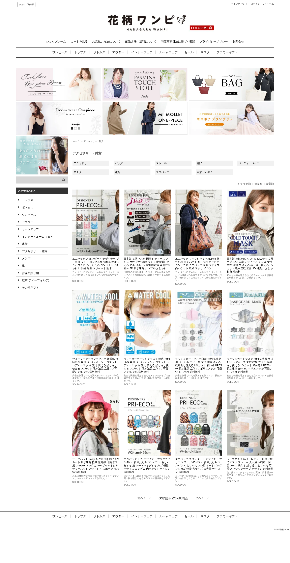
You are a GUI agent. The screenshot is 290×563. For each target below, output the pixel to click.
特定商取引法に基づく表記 (178, 41)
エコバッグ (162, 172)
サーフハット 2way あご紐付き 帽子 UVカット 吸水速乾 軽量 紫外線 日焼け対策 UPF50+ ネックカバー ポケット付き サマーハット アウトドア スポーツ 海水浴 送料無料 (95, 465)
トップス (80, 52)
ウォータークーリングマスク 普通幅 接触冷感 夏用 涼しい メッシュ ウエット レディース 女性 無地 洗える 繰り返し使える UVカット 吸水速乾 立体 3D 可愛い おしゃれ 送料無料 (95, 365)
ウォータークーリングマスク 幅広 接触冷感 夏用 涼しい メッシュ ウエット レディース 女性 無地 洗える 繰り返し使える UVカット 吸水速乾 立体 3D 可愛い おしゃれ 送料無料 (147, 365)
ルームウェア (169, 52)
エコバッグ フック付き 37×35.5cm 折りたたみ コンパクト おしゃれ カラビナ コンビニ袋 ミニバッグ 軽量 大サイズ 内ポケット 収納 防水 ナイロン (198, 263)
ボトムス (99, 52)
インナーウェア (141, 52)
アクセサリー (81, 163)
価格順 (258, 183)
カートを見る (79, 41)
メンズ (25, 258)
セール (189, 52)
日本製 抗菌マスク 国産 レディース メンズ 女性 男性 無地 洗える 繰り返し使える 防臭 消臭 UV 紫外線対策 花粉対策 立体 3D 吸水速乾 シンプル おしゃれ (147, 263)
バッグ (119, 163)
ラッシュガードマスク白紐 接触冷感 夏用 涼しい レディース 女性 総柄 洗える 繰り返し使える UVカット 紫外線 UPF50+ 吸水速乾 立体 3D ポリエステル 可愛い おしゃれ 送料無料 (198, 365)
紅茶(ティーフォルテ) (35, 280)
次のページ (202, 498)
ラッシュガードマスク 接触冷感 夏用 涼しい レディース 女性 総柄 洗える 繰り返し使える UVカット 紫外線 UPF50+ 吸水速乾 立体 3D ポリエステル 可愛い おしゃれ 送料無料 (250, 365)
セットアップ (30, 229)
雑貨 (117, 172)
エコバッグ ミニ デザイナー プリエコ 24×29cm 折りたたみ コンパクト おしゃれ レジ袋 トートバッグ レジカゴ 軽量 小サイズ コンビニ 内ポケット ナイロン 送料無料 (147, 465)
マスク (205, 52)
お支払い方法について (106, 41)
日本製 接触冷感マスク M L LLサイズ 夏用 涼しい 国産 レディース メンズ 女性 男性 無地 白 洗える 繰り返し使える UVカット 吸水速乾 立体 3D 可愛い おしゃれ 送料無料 (250, 265)
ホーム (76, 141)
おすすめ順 (244, 183)
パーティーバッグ (248, 163)
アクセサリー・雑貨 (94, 141)
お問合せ (238, 41)
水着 (24, 243)
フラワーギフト (227, 52)
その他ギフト (30, 287)
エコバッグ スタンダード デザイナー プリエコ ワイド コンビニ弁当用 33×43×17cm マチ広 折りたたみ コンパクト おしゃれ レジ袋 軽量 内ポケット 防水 (95, 263)
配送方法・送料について (140, 41)
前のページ (144, 498)
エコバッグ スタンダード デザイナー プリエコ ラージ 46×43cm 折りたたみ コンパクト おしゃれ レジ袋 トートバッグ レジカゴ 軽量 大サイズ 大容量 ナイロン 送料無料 (198, 465)
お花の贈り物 (30, 273)
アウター (118, 52)
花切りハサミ (205, 172)
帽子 (199, 163)
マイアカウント (239, 3)
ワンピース (59, 52)
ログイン (255, 3)
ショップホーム (56, 41)
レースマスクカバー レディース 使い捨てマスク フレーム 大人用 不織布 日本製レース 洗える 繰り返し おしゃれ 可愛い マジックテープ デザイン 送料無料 (250, 464)
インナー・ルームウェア (37, 236)
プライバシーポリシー (214, 41)
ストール (161, 163)
